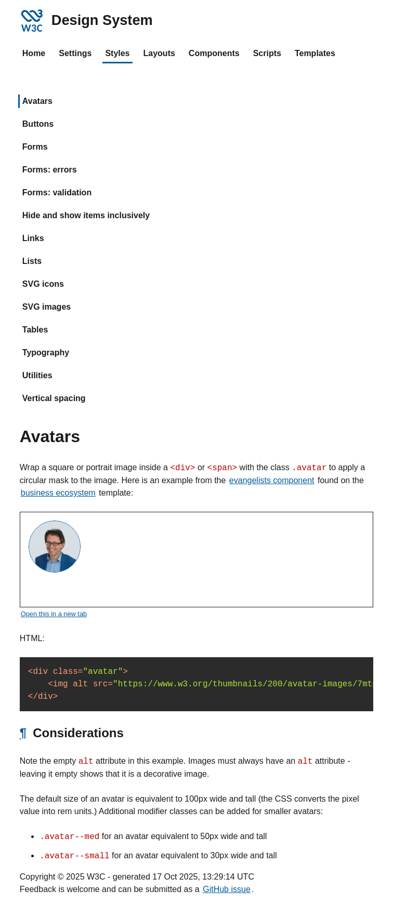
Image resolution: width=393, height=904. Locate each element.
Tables (35, 329)
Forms (35, 146)
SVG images (46, 306)
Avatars (37, 101)
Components (214, 53)
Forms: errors (49, 169)
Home (33, 53)
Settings (75, 53)
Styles (117, 53)
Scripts (267, 53)
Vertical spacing (54, 398)
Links (33, 238)
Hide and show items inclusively (86, 215)
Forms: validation (56, 192)
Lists (32, 261)
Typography (45, 352)
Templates (315, 53)
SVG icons (43, 284)
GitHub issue (227, 889)
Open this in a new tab (54, 614)
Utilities (37, 375)
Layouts (159, 53)
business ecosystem (58, 492)
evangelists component (272, 480)
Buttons (38, 123)
